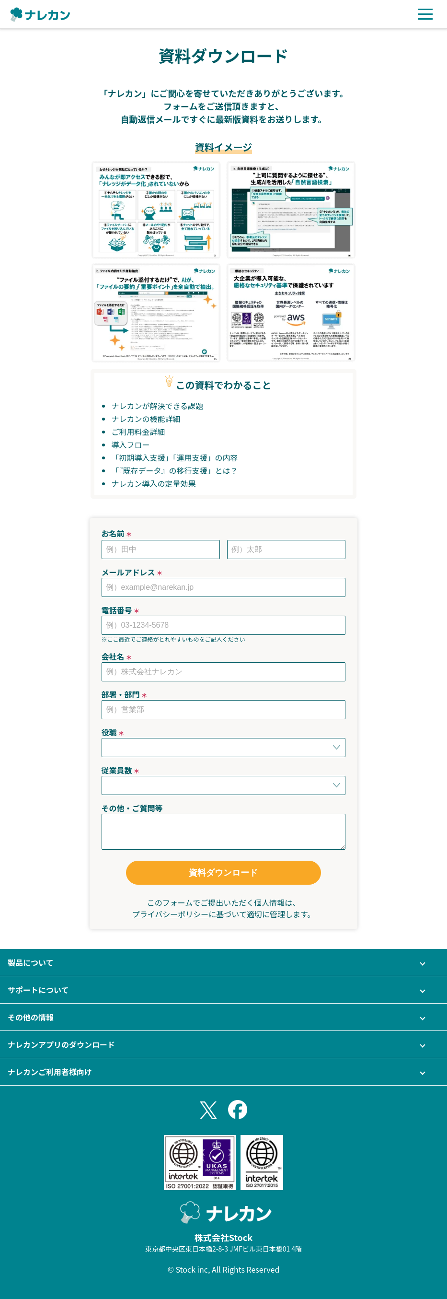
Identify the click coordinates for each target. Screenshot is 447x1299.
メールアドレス (132, 572)
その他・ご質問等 (132, 808)
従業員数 (121, 770)
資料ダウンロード (223, 873)
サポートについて (38, 989)
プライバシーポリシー (170, 914)
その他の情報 (31, 1017)
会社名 (117, 656)
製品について (31, 962)
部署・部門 (125, 694)
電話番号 (121, 610)
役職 (113, 732)
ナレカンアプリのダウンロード (61, 1044)
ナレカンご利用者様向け (50, 1071)
